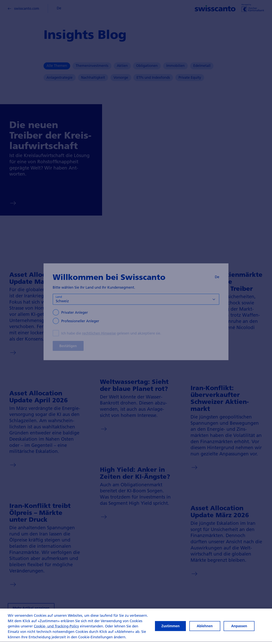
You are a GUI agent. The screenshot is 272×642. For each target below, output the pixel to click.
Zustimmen (170, 631)
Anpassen (239, 631)
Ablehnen (205, 631)
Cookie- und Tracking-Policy (56, 631)
